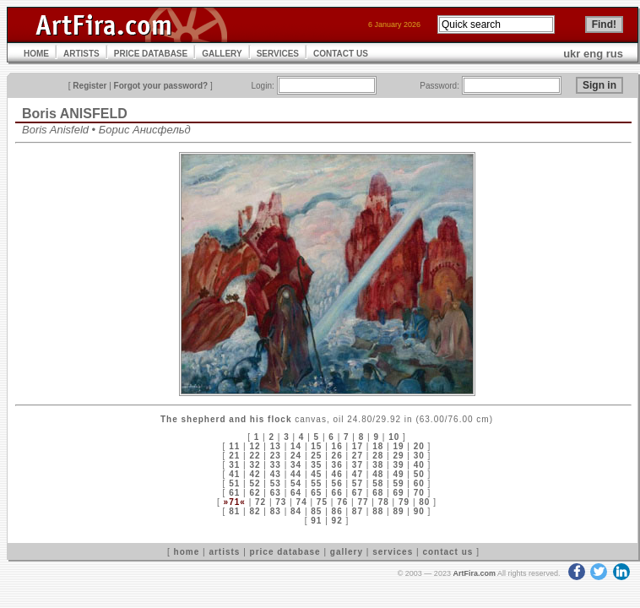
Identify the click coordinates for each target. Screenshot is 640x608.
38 (377, 465)
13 (275, 446)
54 (295, 483)
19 (398, 446)
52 (254, 483)
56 (337, 483)
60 (419, 483)
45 (316, 474)
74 (301, 502)
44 (295, 474)
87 (357, 511)
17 (357, 446)
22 (254, 455)
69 (398, 492)
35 (316, 465)
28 (377, 455)
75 (322, 502)
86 (337, 511)
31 (234, 465)
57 (357, 483)
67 (357, 492)
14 (295, 446)
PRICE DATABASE (150, 53)
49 (398, 474)
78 (383, 502)
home (187, 551)
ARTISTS (81, 53)
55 (316, 483)
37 (357, 465)
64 (295, 492)
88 (377, 511)
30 (419, 455)
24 (295, 455)
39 (398, 465)
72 (260, 502)
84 (295, 511)
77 (362, 502)
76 (342, 502)
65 (316, 492)
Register (89, 85)
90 (419, 511)
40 (419, 465)
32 (254, 465)
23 (275, 455)
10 (393, 437)
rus (614, 53)
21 (234, 455)
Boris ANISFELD (74, 113)
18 (377, 446)
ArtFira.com (474, 573)
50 (419, 474)
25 (316, 455)
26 (337, 455)
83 (275, 511)
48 (377, 474)
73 (280, 502)
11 (234, 446)
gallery (346, 551)
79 (404, 502)
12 (254, 446)
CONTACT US (340, 53)
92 (337, 520)
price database (285, 551)
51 (234, 483)
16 (337, 446)
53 (275, 483)
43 (275, 474)
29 (398, 455)
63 (275, 492)
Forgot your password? (161, 85)
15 (316, 446)
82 (254, 511)
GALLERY (221, 53)
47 (357, 474)
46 (337, 474)
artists (224, 551)
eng (593, 53)
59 (398, 483)
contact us (447, 551)
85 (316, 511)
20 (419, 446)
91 (316, 520)
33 (275, 465)
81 (234, 511)
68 (377, 492)
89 (398, 511)
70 (419, 492)
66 (337, 492)
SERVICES (278, 53)
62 (254, 492)
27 (357, 455)
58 (377, 483)
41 (234, 474)
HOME (36, 53)
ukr (571, 53)
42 (254, 474)
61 (234, 492)
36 (337, 465)
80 (424, 502)
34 (295, 465)
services (392, 551)
